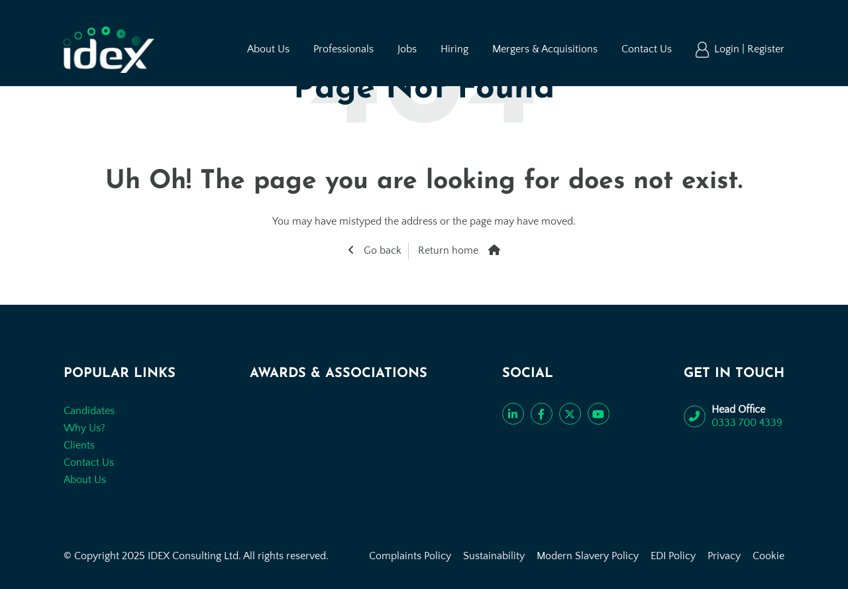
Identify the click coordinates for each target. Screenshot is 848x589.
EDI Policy (673, 556)
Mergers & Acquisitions (545, 49)
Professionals (343, 49)
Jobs (407, 49)
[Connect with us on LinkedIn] (513, 414)
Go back (381, 250)
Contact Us (646, 49)
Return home (448, 250)
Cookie (768, 556)
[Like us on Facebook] (542, 414)
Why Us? (84, 428)
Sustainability (494, 556)
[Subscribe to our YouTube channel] (599, 414)
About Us (268, 49)
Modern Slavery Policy (588, 556)
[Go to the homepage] (109, 50)
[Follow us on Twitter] (570, 414)
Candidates (89, 411)
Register (765, 49)
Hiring (454, 49)
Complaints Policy (410, 556)
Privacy (724, 556)
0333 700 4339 (747, 423)
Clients (79, 445)
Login (728, 49)
